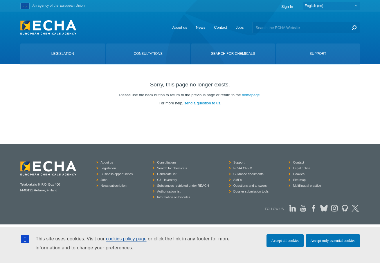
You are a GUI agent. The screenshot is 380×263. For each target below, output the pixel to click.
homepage (251, 95)
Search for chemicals (172, 168)
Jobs (240, 27)
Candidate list (167, 174)
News (201, 27)
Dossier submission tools (251, 191)
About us (179, 27)
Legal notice (301, 168)
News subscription (114, 185)
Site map (299, 180)
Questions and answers (250, 185)
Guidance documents (248, 174)
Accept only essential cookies (332, 240)
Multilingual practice (307, 185)
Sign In (287, 6)
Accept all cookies (285, 240)
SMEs (237, 180)
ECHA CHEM (242, 168)
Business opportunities (117, 174)
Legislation (108, 168)
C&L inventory (167, 180)
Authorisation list (169, 191)
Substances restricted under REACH (183, 185)
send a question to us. (202, 103)
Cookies (299, 174)
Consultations (167, 162)
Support (239, 162)
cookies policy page (126, 238)
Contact (220, 27)
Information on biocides (173, 197)
